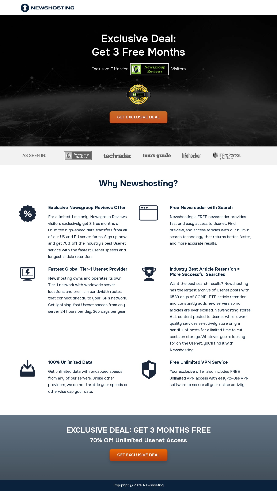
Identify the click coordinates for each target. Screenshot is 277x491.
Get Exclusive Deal (138, 117)
